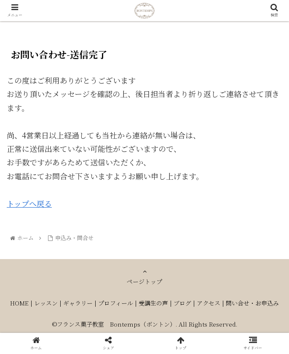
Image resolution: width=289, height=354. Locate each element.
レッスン (46, 303)
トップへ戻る (29, 203)
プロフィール (115, 303)
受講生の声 (153, 303)
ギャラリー (78, 303)
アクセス (208, 303)
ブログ (182, 303)
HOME (19, 303)
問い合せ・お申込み (252, 303)
